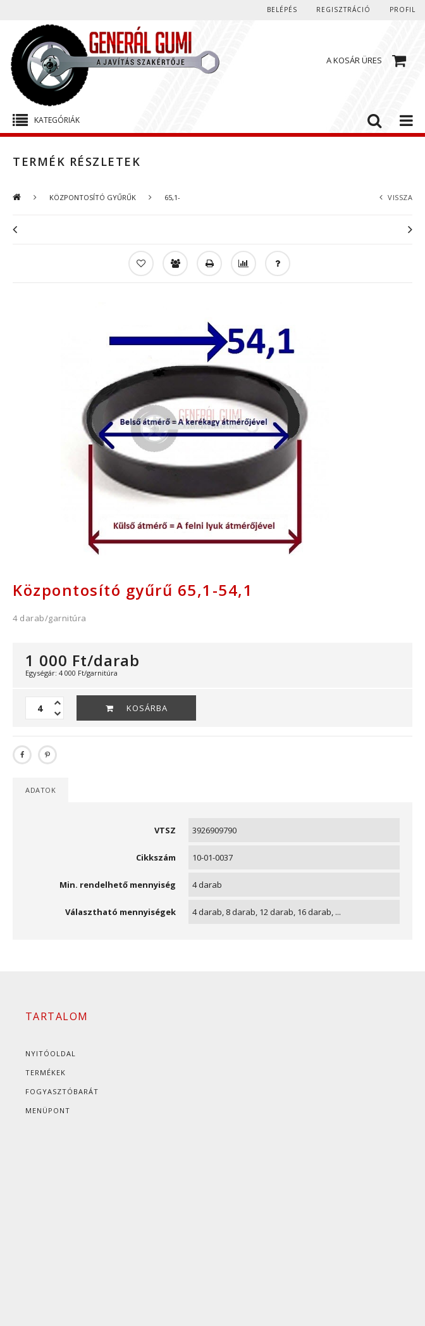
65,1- (172, 197)
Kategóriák (57, 120)
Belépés (282, 9)
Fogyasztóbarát (62, 1091)
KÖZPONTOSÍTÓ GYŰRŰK (92, 197)
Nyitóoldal (50, 1053)
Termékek (45, 1072)
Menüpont (47, 1110)
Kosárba (147, 708)
